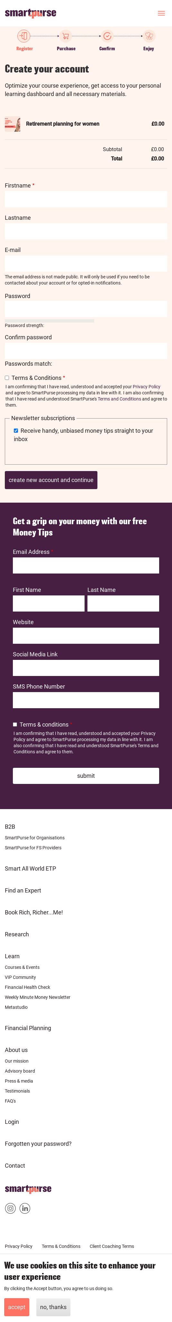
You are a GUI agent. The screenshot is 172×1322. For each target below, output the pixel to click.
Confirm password (28, 337)
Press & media (19, 1081)
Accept (16, 1307)
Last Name (101, 589)
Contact (15, 1165)
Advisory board (20, 1071)
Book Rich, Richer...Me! (34, 912)
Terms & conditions (44, 724)
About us (16, 1050)
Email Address (31, 551)
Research (17, 934)
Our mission (17, 1061)
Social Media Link (35, 654)
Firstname (18, 185)
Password (17, 296)
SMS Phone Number (39, 686)
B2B (10, 826)
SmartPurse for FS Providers (33, 847)
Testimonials (17, 1091)
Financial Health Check (27, 987)
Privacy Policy (146, 386)
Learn (12, 956)
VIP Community (20, 977)
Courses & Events (22, 967)
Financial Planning (28, 1028)
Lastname (18, 217)
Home (13, 1187)
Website (23, 622)
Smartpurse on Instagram (10, 1209)
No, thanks (53, 1307)
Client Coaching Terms (112, 1246)
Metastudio (16, 1007)
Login (12, 1121)
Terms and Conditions (119, 398)
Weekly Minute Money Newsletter (37, 997)
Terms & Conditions (36, 377)
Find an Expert (23, 890)
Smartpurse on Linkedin (25, 1209)
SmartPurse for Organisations (35, 837)
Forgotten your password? (38, 1143)
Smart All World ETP (30, 868)
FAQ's (10, 1101)
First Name (27, 589)
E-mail (13, 249)
